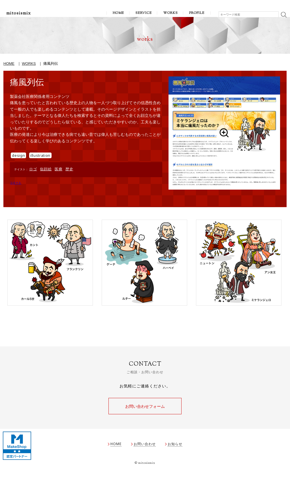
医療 (58, 168)
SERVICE (143, 13)
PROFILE (196, 13)
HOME (118, 13)
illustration (40, 155)
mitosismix (18, 13)
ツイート (15, 182)
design (18, 155)
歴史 (69, 168)
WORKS (170, 13)
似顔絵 (46, 168)
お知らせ (175, 445)
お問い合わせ (145, 445)
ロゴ (33, 168)
